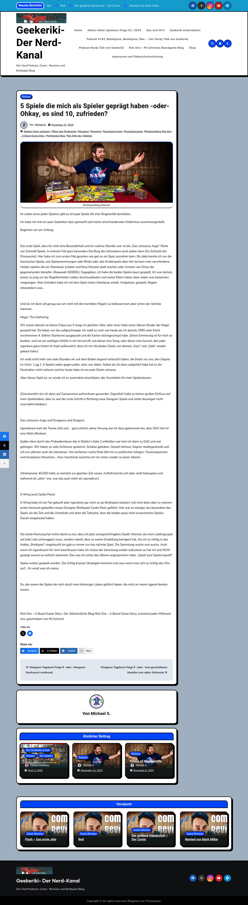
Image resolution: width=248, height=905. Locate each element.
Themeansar (153, 900)
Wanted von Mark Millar (201, 838)
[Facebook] (29, 651)
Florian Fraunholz (37, 765)
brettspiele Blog (56, 135)
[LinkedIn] (69, 651)
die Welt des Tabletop (80, 135)
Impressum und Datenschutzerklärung (137, 57)
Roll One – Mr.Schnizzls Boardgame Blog (156, 48)
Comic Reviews (35, 832)
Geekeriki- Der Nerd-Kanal (40, 43)
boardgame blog (113, 131)
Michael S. (40, 125)
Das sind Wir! (155, 30)
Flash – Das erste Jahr (40, 838)
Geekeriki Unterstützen (185, 30)
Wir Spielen (46, 756)
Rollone (26, 96)
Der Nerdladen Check (38, 750)
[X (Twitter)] (49, 651)
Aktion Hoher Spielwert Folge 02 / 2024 (114, 30)
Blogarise (133, 900)
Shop (192, 48)
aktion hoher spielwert (37, 131)
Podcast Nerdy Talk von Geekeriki (101, 48)
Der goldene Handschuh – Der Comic (150, 836)
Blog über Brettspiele (64, 131)
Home (78, 30)
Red (81, 838)
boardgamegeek (134, 131)
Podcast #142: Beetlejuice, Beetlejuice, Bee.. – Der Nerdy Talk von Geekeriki (137, 39)
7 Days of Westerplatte (146, 761)
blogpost (84, 131)
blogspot (96, 131)
